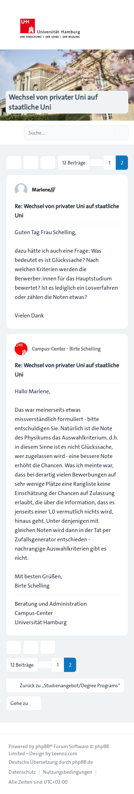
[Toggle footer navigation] (8, 728)
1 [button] (109, 162)
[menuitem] (22, 771)
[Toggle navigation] (125, 25)
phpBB (42, 746)
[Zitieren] (113, 189)
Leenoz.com (64, 753)
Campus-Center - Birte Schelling (66, 348)
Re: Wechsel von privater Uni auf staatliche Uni (67, 211)
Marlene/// (43, 189)
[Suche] (108, 133)
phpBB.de (82, 762)
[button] (96, 163)
